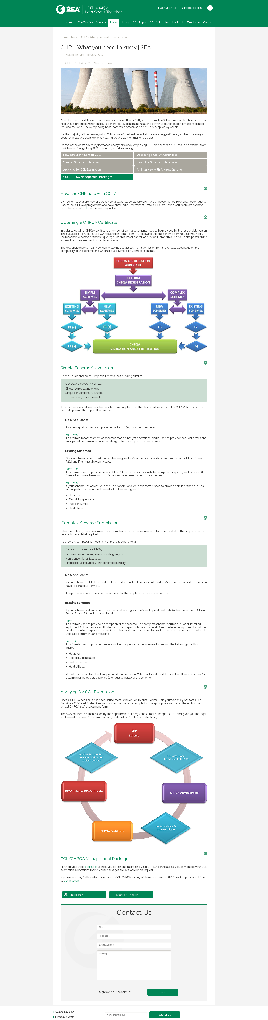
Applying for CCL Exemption (82, 169)
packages (91, 866)
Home (69, 22)
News (113, 22)
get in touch (71, 880)
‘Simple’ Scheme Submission (82, 162)
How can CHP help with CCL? (82, 155)
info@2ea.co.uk (193, 7)
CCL (85, 208)
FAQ (76, 63)
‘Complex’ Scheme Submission (157, 162)
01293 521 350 (169, 7)
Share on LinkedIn (127, 894)
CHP (68, 63)
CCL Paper (139, 22)
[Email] (126, 1015)
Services (101, 22)
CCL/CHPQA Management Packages (87, 177)
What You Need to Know (96, 63)
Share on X (76, 894)
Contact (208, 22)
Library (125, 22)
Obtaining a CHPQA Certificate (157, 155)
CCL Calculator (159, 22)
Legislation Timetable (186, 22)
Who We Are (85, 22)
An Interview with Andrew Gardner (160, 169)
